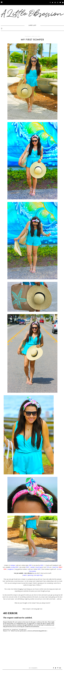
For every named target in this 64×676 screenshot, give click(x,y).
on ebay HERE (14, 567)
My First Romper (32, 40)
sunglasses (11, 569)
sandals (32, 567)
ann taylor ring (38, 575)
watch (24, 575)
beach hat (55, 567)
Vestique (12, 565)
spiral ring (30, 575)
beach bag (39, 567)
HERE (30, 565)
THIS (47, 567)
